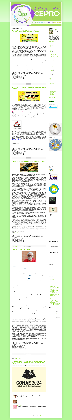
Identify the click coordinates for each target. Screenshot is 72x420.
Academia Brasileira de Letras (54, 280)
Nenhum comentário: (20, 246)
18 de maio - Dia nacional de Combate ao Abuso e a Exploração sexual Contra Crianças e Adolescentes (26, 31)
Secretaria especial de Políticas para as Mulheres (54, 302)
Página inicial (29, 356)
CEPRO (56, 29)
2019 (51, 50)
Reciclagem (51, 93)
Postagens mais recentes (16, 356)
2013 (51, 73)
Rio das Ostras (52, 94)
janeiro (52, 70)
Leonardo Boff (52, 289)
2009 (51, 78)
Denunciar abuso (52, 97)
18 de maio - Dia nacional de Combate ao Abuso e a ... (54, 54)
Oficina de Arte (52, 92)
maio (51, 52)
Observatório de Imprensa (18, 232)
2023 (51, 45)
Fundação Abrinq (52, 286)
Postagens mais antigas (41, 356)
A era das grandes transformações (21, 249)
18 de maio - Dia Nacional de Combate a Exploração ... (54, 56)
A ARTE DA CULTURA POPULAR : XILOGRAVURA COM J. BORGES (27, 400)
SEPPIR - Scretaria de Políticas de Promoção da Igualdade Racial (55, 304)
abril (51, 67)
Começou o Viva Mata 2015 (54, 66)
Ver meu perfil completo (52, 41)
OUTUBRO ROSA (20, 405)
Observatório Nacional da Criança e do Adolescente (54, 298)
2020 (51, 49)
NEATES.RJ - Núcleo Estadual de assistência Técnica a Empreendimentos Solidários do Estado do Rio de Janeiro (54, 295)
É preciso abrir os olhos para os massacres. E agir (55, 62)
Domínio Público (52, 285)
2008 (51, 79)
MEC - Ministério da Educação (54, 290)
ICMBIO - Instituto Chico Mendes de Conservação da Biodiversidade (55, 288)
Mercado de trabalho (53, 91)
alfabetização (52, 83)
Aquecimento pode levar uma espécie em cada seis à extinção (28, 161)
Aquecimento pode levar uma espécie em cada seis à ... (54, 58)
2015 (51, 51)
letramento (51, 90)
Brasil (50, 84)
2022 (51, 46)
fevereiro (52, 69)
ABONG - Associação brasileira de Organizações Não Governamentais (55, 279)
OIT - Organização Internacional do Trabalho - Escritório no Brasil (54, 300)
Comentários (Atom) (17, 358)
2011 (51, 75)
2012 (51, 74)
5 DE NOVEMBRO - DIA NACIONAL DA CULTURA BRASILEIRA (26, 394)
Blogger (40, 415)
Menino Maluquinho (52, 291)
